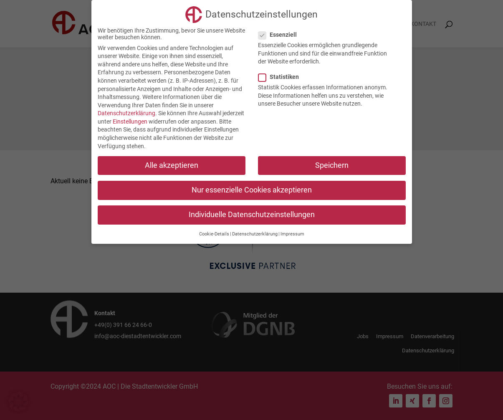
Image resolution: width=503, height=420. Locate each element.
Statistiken (282, 76)
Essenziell (281, 34)
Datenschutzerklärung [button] (255, 234)
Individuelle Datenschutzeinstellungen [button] (252, 214)
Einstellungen (130, 121)
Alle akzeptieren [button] (171, 165)
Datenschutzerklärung (126, 113)
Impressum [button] (292, 234)
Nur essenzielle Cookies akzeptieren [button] (252, 190)
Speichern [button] (332, 165)
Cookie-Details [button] (214, 234)
